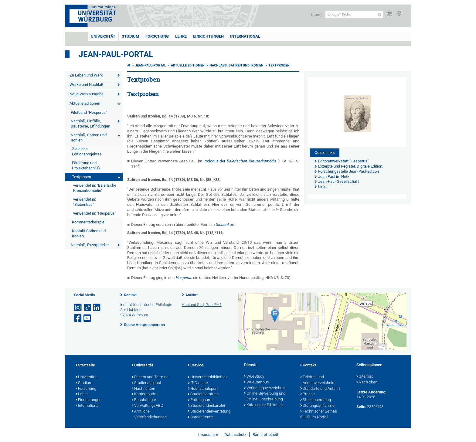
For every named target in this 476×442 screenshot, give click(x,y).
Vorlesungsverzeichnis (264, 388)
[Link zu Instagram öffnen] (78, 307)
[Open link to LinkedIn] (97, 307)
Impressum (208, 434)
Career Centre (201, 417)
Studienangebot (146, 383)
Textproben (81, 177)
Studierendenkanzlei (206, 406)
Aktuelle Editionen (85, 103)
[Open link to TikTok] (87, 307)
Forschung (157, 36)
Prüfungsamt (200, 400)
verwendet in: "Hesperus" (94, 213)
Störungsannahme (317, 406)
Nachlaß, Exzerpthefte (90, 245)
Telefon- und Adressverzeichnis (317, 380)
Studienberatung (203, 394)
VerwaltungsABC (147, 406)
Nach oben (366, 382)
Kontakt (130, 295)
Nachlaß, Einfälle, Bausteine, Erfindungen (90, 123)
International (245, 36)
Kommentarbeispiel (88, 222)
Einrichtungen (208, 36)
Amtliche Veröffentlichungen (149, 414)
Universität (103, 36)
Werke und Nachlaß (87, 84)
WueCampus (256, 382)
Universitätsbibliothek (207, 377)
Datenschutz (235, 434)
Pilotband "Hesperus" (89, 112)
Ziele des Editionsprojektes (87, 151)
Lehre (181, 36)
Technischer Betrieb (318, 411)
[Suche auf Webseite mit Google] (354, 14)
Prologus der (239, 161)
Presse (307, 394)
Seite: (361, 406)
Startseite (85, 365)
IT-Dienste (198, 383)
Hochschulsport (203, 389)
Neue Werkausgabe (87, 94)
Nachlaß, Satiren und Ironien (89, 137)
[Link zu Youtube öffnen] (87, 318)
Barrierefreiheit (265, 434)
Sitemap (364, 376)
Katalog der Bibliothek (264, 405)
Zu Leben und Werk (86, 75)
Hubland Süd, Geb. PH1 (202, 304)
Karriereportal (144, 394)
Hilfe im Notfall (314, 417)
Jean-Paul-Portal (116, 54)
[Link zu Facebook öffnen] (78, 318)
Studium (130, 36)
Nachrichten (143, 389)
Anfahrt (191, 295)
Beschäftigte (144, 400)
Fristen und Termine (150, 377)
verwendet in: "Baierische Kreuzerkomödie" (94, 188)
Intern (316, 14)
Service (195, 365)
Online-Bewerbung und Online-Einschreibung (264, 396)
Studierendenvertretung (209, 411)
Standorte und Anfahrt (320, 389)
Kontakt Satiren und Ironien (89, 233)
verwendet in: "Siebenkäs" (84, 202)
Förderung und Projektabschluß (86, 165)
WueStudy (254, 376)
